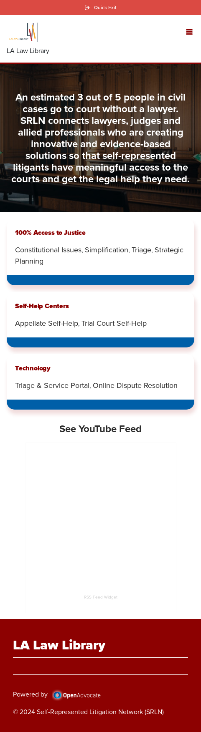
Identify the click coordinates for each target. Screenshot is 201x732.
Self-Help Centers (42, 306)
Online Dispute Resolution (135, 385)
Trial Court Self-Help (114, 323)
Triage (141, 249)
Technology (33, 368)
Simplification (106, 249)
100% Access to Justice (50, 232)
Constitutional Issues (48, 249)
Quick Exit (105, 7)
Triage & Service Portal (52, 385)
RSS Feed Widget (100, 597)
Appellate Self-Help (46, 323)
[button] (189, 31)
